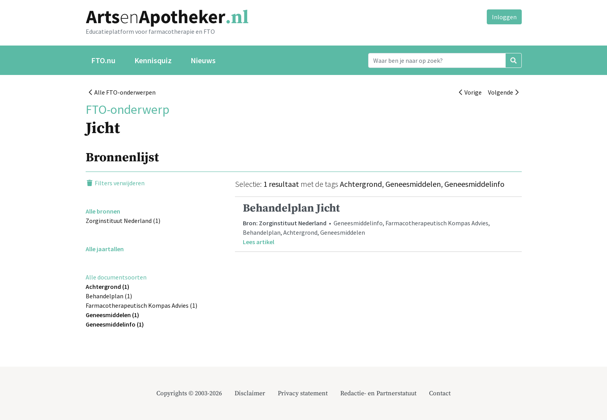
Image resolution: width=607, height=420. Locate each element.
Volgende (503, 92)
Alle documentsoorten (116, 277)
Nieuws (203, 60)
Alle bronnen (103, 211)
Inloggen (504, 17)
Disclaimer (250, 393)
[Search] (437, 60)
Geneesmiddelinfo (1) (115, 324)
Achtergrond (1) (107, 286)
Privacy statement (303, 393)
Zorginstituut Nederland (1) (123, 221)
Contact (440, 393)
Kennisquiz (153, 60)
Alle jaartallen (105, 249)
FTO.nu (103, 60)
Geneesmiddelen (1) (112, 315)
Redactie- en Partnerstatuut (378, 393)
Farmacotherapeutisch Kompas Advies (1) (141, 305)
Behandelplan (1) (109, 296)
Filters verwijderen (115, 183)
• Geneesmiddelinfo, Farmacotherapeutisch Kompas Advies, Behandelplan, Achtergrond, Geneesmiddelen (378, 224)
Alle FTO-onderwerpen (122, 92)
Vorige (470, 92)
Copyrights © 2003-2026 (189, 393)
